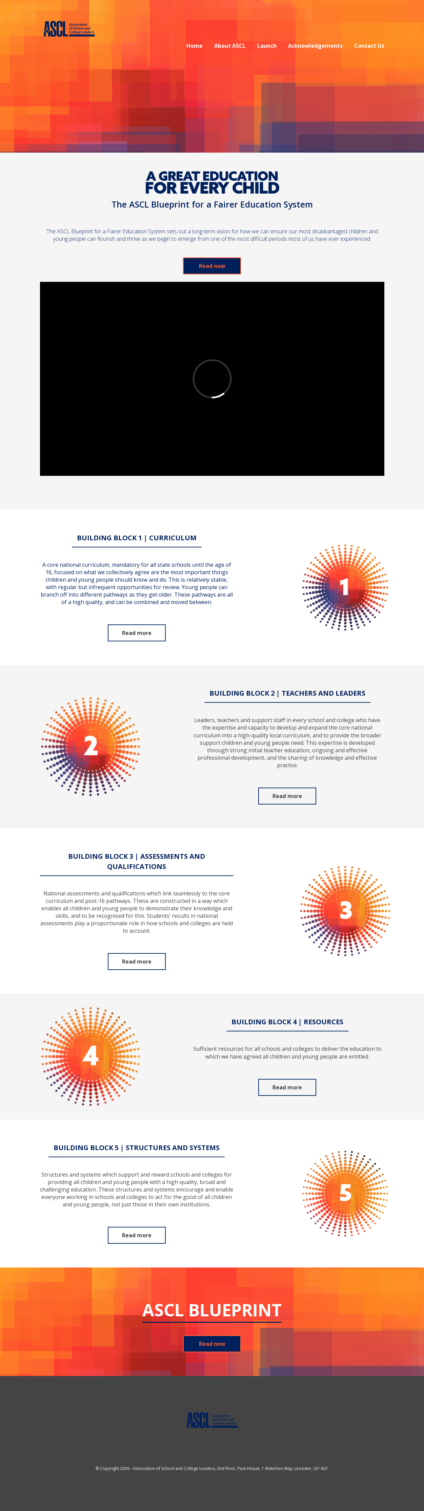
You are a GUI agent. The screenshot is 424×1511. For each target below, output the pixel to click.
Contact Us (369, 46)
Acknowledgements (315, 46)
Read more (137, 633)
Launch (267, 46)
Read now (212, 266)
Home (194, 46)
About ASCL (230, 46)
